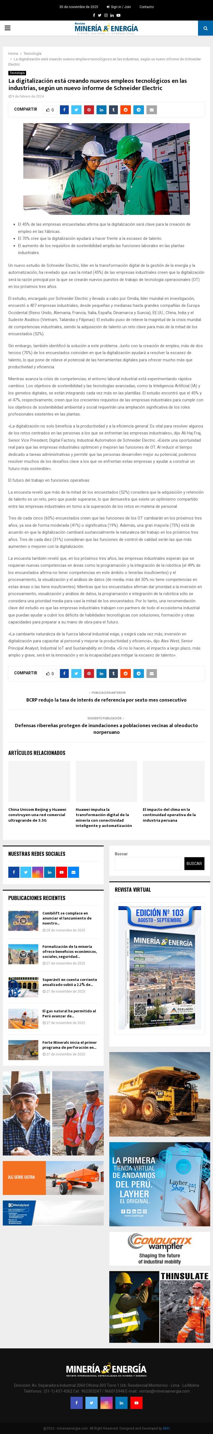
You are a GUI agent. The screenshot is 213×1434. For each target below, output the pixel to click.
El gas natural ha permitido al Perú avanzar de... (69, 1013)
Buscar (121, 854)
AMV (166, 1428)
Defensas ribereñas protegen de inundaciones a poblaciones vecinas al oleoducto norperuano (106, 729)
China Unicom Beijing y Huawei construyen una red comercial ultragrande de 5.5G (37, 815)
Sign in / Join (119, 7)
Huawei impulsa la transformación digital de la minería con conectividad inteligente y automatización (104, 817)
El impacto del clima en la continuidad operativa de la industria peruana (169, 815)
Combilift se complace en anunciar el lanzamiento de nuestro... (67, 918)
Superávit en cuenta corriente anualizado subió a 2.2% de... (69, 982)
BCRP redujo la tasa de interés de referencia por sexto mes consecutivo (106, 700)
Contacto (147, 7)
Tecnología (17, 72)
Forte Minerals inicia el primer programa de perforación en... (69, 1045)
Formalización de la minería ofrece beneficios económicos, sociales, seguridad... (69, 951)
